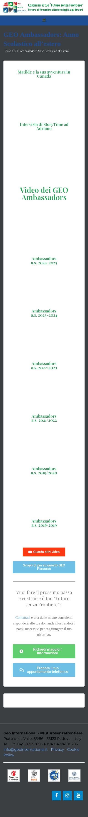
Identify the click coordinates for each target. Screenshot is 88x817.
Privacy (57, 749)
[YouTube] (78, 795)
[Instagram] (67, 795)
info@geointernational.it (25, 749)
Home (7, 51)
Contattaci (22, 617)
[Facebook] (56, 795)
